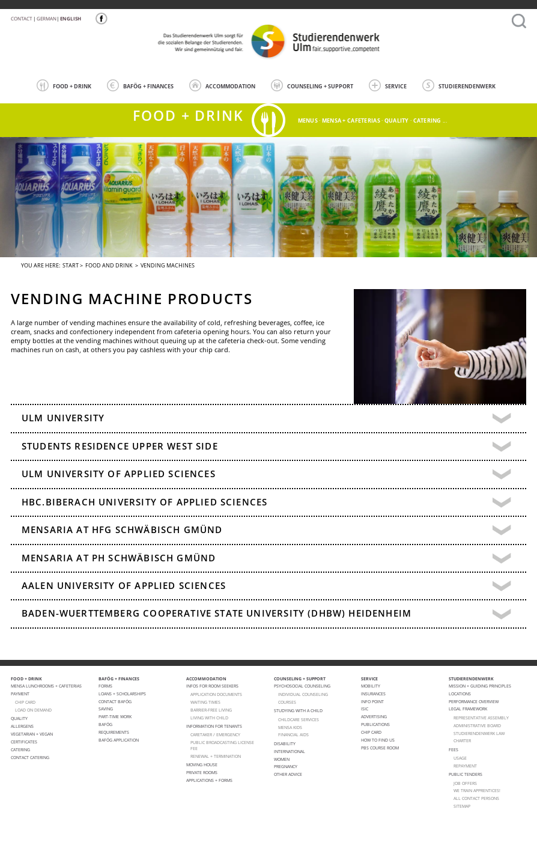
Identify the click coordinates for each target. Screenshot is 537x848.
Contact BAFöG (115, 701)
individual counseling (303, 694)
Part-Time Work (115, 716)
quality (396, 120)
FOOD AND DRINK (109, 265)
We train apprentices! (477, 790)
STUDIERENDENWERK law (479, 733)
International (289, 751)
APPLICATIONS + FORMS (209, 780)
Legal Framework (468, 709)
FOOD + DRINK (64, 85)
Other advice (288, 774)
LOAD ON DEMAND (33, 710)
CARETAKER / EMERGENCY (215, 734)
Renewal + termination (215, 756)
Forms (105, 686)
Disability (285, 743)
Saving (106, 709)
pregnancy (285, 766)
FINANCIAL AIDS (293, 734)
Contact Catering (30, 757)
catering (427, 120)
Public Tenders (465, 774)
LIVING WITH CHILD (209, 718)
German (46, 18)
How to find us (378, 740)
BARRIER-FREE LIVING (211, 710)
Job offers (465, 783)
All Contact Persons (476, 798)
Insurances (373, 694)
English (70, 18)
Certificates (24, 742)
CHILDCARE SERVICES (298, 719)
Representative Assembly (481, 718)
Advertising (374, 716)
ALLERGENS (22, 726)
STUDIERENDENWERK (459, 85)
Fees (453, 749)
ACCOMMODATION (222, 85)
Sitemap (462, 806)
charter (462, 740)
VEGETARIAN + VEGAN (32, 734)
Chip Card (371, 732)
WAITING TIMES (205, 702)
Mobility (370, 686)
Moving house (201, 764)
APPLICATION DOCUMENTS (216, 694)
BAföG (105, 724)
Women (282, 759)
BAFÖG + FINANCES (140, 85)
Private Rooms (201, 772)
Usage (460, 758)
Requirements (114, 732)
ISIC (364, 709)
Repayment (465, 766)
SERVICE (388, 85)
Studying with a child (298, 710)
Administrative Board (477, 725)
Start (70, 265)
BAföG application (119, 740)
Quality (19, 718)
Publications (375, 724)
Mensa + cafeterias (351, 120)
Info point (372, 701)
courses (287, 702)
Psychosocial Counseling (302, 686)
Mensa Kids (290, 727)
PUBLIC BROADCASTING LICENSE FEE (222, 745)
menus (308, 120)
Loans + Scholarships (122, 694)
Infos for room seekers (212, 686)
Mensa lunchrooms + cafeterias (46, 686)
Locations (460, 694)
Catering (20, 749)
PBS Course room (380, 748)
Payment (20, 694)
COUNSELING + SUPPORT (312, 85)
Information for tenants (214, 726)
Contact (21, 18)
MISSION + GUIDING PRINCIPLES (480, 686)
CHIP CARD (25, 702)
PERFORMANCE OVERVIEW (474, 701)
